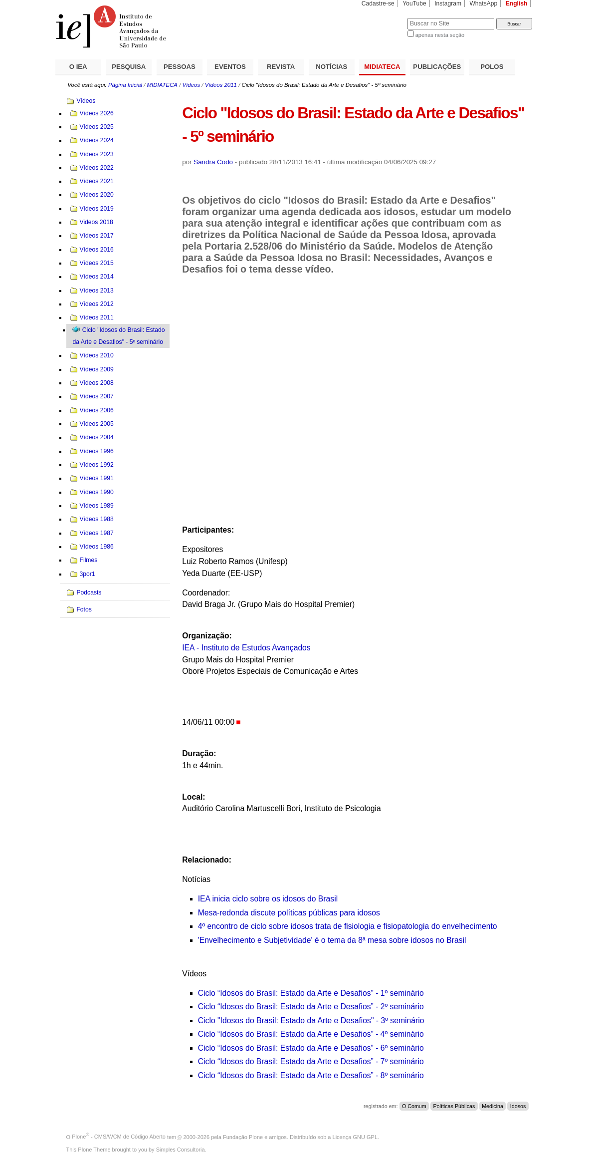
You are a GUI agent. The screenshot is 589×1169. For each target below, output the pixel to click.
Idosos (518, 1106)
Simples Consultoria (180, 1150)
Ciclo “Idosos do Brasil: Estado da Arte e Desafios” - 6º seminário (311, 1048)
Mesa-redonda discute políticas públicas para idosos (289, 912)
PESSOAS (180, 66)
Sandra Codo (213, 162)
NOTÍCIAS (331, 66)
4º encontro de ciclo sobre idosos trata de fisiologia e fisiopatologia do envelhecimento (347, 926)
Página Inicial (125, 85)
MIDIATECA (382, 66)
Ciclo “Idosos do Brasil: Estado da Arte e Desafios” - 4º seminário (311, 1034)
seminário (406, 1020)
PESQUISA (129, 66)
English (517, 3)
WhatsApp (483, 3)
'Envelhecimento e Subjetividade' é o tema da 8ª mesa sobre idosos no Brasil (332, 940)
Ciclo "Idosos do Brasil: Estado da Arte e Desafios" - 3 (292, 1020)
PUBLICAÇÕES (437, 66)
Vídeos (191, 85)
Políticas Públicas (454, 1106)
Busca (383, 17)
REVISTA (281, 66)
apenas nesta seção (439, 35)
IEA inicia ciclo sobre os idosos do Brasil (268, 898)
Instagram (447, 3)
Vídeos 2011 (221, 85)
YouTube (414, 3)
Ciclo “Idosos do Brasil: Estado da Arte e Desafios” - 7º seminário (311, 1061)
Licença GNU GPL (355, 1137)
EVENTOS (230, 66)
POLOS (491, 66)
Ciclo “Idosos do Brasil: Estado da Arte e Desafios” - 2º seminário (311, 1006)
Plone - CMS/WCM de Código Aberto (119, 1137)
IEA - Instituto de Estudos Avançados (246, 647)
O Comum (414, 1106)
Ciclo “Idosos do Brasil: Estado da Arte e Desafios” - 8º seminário (311, 1075)
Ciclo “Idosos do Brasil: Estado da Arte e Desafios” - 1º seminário (311, 993)
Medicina (492, 1106)
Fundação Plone (243, 1137)
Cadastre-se (378, 3)
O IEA (78, 66)
